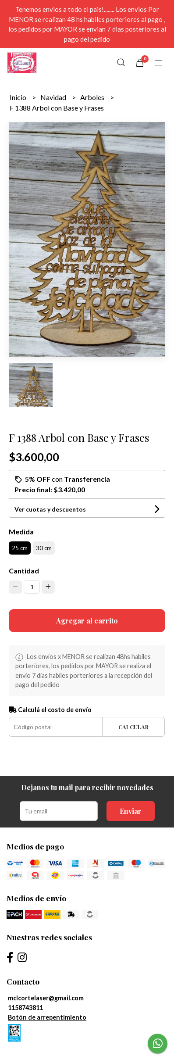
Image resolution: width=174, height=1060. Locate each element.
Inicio (19, 97)
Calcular (133, 727)
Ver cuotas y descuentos (50, 509)
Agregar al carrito (87, 620)
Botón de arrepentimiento (47, 1017)
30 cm (44, 547)
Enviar (131, 811)
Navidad (53, 97)
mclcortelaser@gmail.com (46, 998)
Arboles (93, 97)
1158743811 (25, 1007)
